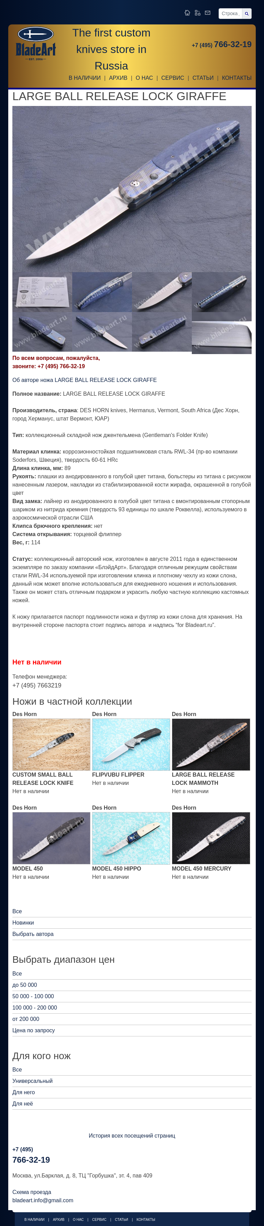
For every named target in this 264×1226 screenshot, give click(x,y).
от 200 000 (25, 1019)
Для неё (22, 1104)
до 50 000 (24, 985)
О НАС (144, 78)
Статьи (202, 78)
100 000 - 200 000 (34, 1008)
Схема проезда (31, 1192)
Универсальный (32, 1081)
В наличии (85, 78)
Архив (118, 78)
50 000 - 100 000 (33, 996)
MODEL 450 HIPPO (116, 869)
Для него (23, 1092)
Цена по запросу (33, 1030)
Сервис (172, 78)
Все (17, 911)
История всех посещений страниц (132, 1136)
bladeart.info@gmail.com (42, 1200)
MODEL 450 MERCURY (201, 869)
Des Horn (24, 714)
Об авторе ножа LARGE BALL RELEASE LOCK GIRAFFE (84, 380)
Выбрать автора (33, 934)
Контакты (237, 78)
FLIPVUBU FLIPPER (118, 775)
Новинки (23, 923)
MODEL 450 (27, 869)
